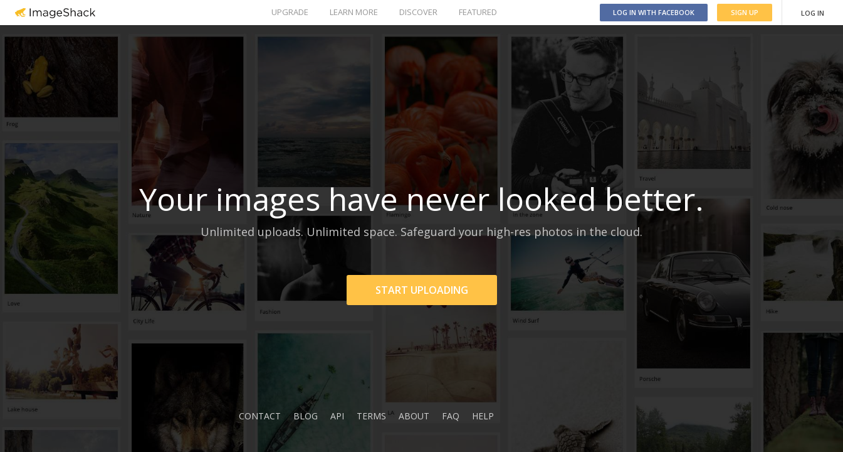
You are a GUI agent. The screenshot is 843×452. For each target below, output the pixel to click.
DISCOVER (418, 12)
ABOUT (414, 416)
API (337, 416)
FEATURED (478, 12)
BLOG (305, 416)
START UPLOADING (421, 290)
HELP (483, 416)
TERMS (371, 416)
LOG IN (812, 13)
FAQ (450, 416)
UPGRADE (289, 12)
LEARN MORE (354, 12)
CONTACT (260, 416)
